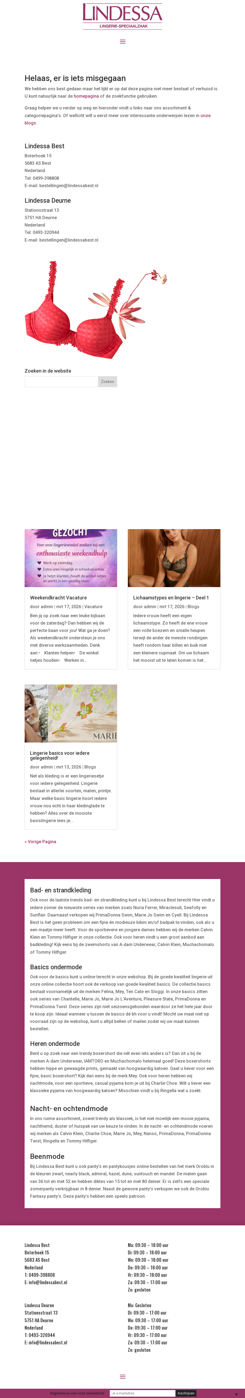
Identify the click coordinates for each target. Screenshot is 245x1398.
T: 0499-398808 (40, 1275)
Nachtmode (122, 447)
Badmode (191, 447)
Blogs (90, 767)
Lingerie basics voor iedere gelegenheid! (60, 755)
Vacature (93, 606)
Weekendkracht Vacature (58, 598)
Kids (122, 468)
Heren (53, 468)
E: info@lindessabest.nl (46, 1282)
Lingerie (53, 447)
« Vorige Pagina (40, 841)
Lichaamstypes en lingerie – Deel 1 (171, 598)
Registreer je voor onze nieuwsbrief (77, 1393)
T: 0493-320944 (40, 1335)
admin (47, 606)
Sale (191, 468)
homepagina (86, 96)
